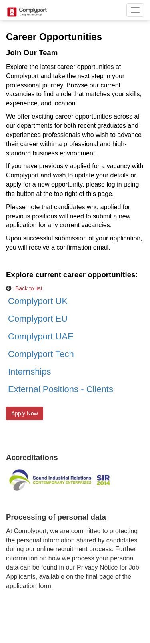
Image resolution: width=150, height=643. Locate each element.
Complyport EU (38, 319)
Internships (29, 372)
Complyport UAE (41, 336)
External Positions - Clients (60, 389)
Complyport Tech (41, 354)
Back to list (28, 288)
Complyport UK (38, 301)
